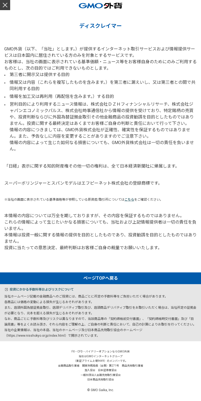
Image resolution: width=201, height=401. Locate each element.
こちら (129, 199)
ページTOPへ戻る (100, 278)
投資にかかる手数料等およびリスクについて (42, 289)
